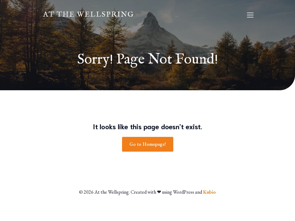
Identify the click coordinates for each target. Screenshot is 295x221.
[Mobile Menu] (250, 14)
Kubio (209, 192)
